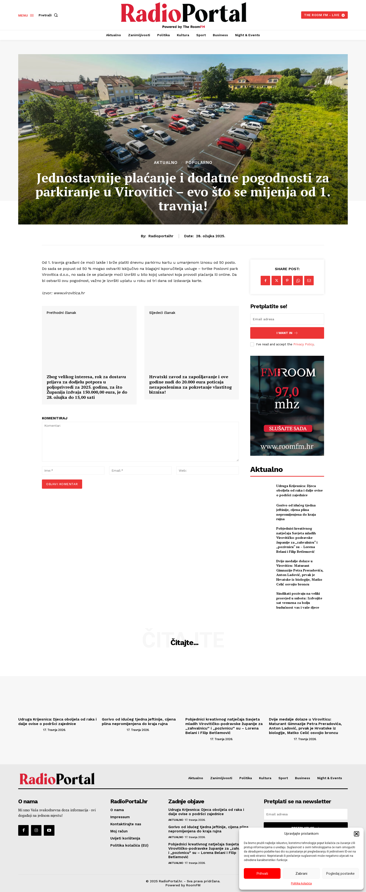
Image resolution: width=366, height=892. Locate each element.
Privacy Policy (303, 344)
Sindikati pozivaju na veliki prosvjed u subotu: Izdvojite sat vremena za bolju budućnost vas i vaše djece (299, 600)
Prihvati (262, 873)
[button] (356, 833)
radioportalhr (160, 236)
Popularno (199, 163)
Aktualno (166, 163)
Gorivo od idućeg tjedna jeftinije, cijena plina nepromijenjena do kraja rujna (296, 512)
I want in (287, 333)
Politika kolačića (301, 883)
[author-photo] (30, 730)
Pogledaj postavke (340, 873)
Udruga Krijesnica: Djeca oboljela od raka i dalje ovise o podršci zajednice (299, 490)
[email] (287, 319)
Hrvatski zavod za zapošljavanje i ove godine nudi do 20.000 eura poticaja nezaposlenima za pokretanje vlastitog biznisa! (190, 436)
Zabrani (301, 873)
